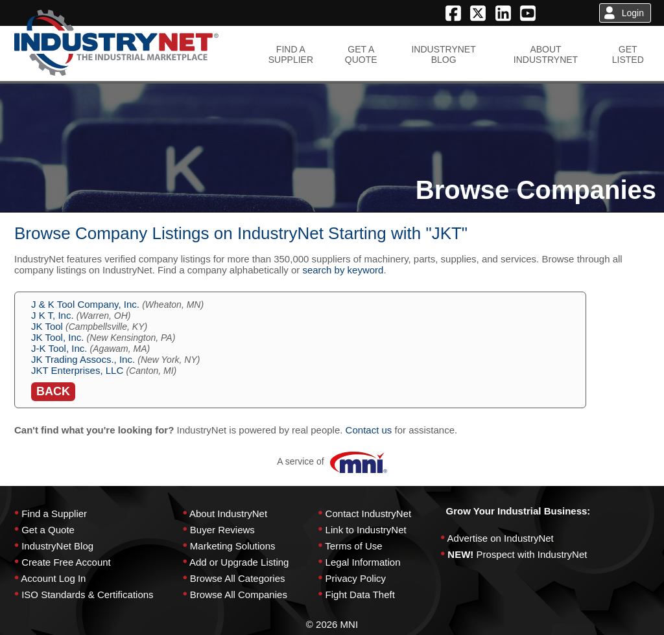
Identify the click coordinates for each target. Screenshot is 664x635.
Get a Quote (48, 529)
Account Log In (53, 578)
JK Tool (47, 326)
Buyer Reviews (222, 529)
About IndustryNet (228, 513)
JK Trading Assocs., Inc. (83, 359)
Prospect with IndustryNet (532, 554)
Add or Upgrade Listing (239, 562)
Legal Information (363, 562)
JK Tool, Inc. (57, 337)
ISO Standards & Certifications (87, 594)
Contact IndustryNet (369, 513)
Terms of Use (353, 545)
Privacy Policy (356, 578)
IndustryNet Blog (57, 545)
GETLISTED (628, 54)
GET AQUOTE (361, 54)
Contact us (369, 429)
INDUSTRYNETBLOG (443, 54)
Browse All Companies (238, 594)
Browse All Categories (237, 578)
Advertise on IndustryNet (500, 538)
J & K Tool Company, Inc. (85, 304)
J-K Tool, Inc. (59, 348)
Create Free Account (66, 562)
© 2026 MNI (332, 624)
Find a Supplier (54, 513)
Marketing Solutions (233, 545)
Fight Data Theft (360, 594)
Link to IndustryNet (366, 529)
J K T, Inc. (52, 315)
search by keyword (342, 269)
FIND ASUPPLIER (290, 54)
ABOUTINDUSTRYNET (546, 54)
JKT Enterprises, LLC (77, 370)
